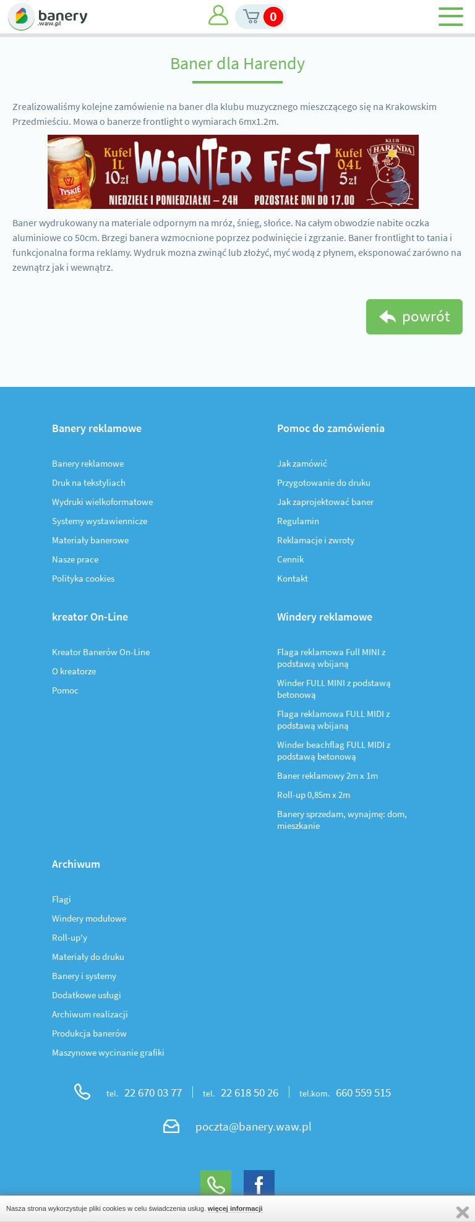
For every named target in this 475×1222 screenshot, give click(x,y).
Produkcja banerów (89, 1033)
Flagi (61, 899)
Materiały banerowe (90, 540)
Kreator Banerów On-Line (101, 652)
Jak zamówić (302, 463)
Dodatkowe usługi (86, 995)
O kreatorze (74, 671)
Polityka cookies (83, 578)
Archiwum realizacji (90, 1014)
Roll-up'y (69, 937)
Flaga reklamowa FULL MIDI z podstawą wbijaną (333, 719)
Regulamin (298, 521)
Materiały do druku (88, 956)
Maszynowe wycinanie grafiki (108, 1052)
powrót (426, 316)
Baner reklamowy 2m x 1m (327, 775)
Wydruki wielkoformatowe (102, 501)
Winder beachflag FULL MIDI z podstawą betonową (333, 750)
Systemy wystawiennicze (99, 521)
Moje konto (218, 15)
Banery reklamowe (88, 463)
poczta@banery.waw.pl (253, 1126)
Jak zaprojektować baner (325, 501)
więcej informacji (235, 1208)
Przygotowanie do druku (323, 482)
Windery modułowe (89, 918)
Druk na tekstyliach (89, 482)
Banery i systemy (84, 976)
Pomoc (65, 690)
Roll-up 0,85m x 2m (313, 794)
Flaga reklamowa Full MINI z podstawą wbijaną (331, 657)
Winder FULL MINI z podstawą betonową (334, 688)
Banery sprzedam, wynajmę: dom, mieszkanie (342, 819)
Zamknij (462, 1212)
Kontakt (292, 578)
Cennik (290, 559)
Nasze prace (75, 559)
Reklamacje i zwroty (315, 540)
